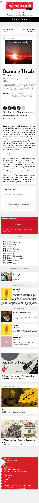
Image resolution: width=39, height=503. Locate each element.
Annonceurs (8, 467)
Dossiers (18, 15)
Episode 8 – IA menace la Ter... (12, 444)
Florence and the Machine (22, 313)
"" (19, 299)
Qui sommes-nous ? (10, 461)
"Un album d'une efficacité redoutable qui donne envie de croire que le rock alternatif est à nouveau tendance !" (25, 331)
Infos (25, 15)
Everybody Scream (19, 315)
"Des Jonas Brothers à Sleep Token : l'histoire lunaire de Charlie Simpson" (25, 343)
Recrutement (8, 465)
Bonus (30, 15)
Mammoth (16, 289)
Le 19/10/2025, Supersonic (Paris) (13, 412)
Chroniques (10, 15)
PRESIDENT (17, 338)
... (2, 380)
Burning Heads (18, 71)
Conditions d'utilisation (12, 469)
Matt (4, 118)
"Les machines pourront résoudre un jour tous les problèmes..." (25, 318)
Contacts (7, 463)
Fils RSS (6, 481)
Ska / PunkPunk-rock (16, 278)
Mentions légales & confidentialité (15, 471)
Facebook (7, 477)
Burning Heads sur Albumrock (19, 269)
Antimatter (5, 410)
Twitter (6, 479)
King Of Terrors (18, 340)
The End (16, 291)
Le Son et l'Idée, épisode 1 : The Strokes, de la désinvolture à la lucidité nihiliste (18, 377)
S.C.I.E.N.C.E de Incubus (29, 31)
